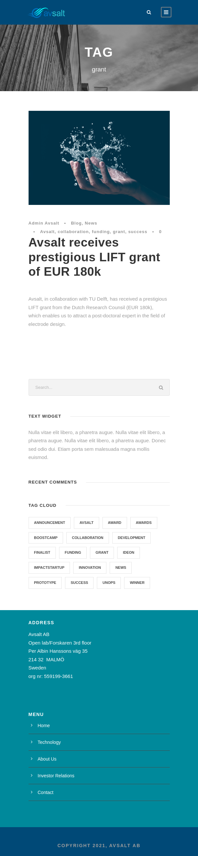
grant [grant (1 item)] (102, 552)
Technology (49, 742)
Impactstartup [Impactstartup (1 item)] (49, 567)
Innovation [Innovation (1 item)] (90, 567)
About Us (47, 759)
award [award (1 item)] (114, 523)
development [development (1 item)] (131, 538)
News (91, 223)
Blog (76, 223)
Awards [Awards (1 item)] (144, 523)
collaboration (73, 231)
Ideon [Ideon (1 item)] (128, 552)
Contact (46, 792)
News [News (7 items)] (120, 567)
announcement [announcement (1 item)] (49, 523)
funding (101, 231)
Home (44, 725)
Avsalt (47, 231)
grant (119, 231)
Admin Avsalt (44, 223)
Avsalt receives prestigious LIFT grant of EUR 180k (95, 257)
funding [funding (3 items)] (73, 552)
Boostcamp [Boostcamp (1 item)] (46, 538)
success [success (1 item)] (79, 583)
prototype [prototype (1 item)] (45, 583)
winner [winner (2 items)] (137, 583)
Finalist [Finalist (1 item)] (42, 552)
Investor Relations (56, 775)
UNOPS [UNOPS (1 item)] (108, 583)
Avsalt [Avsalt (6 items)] (86, 523)
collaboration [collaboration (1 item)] (87, 538)
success (137, 231)
